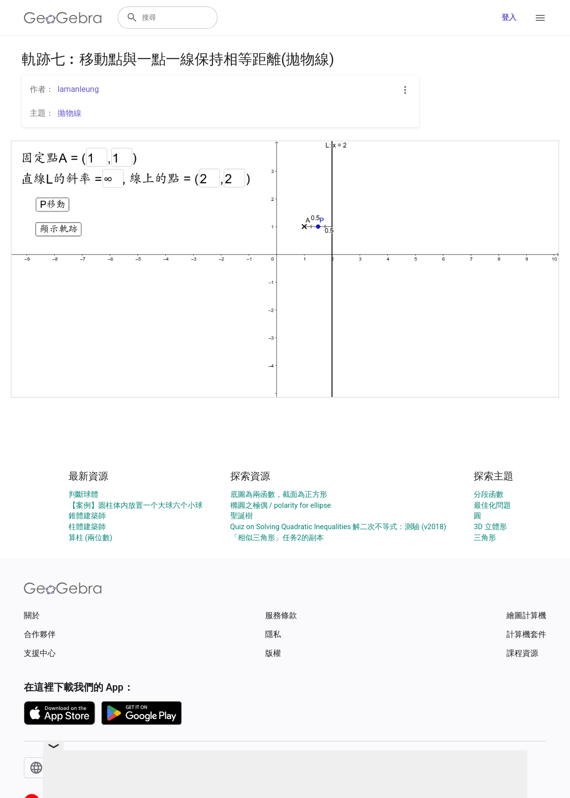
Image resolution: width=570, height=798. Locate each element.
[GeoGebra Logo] (63, 18)
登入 (508, 17)
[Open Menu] (540, 18)
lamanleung (78, 89)
